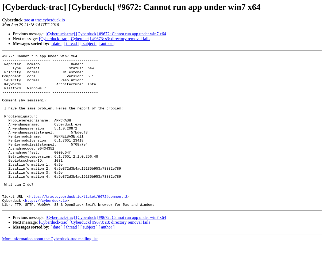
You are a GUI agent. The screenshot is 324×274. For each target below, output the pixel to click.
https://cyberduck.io (46, 230)
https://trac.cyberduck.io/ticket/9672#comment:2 (78, 225)
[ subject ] (89, 43)
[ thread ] (71, 43)
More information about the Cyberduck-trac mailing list (50, 269)
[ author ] (107, 43)
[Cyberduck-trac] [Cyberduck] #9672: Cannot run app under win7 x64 (106, 34)
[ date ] (57, 43)
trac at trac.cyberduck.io (44, 20)
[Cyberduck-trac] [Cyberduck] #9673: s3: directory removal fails (94, 38)
